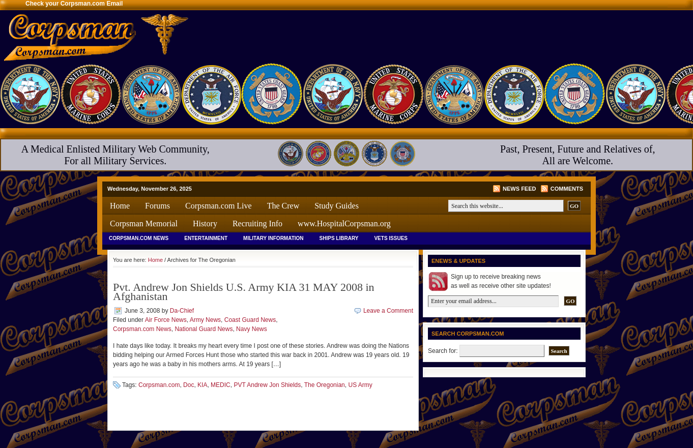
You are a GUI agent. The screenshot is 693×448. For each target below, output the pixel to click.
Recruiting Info (257, 223)
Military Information (273, 238)
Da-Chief (182, 310)
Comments (567, 189)
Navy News (251, 329)
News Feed (519, 189)
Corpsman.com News (138, 238)
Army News (205, 319)
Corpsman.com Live (218, 205)
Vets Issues (391, 238)
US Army (360, 385)
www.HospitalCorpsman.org (344, 223)
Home (120, 205)
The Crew (283, 205)
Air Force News (166, 319)
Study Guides (336, 205)
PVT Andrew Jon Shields (267, 385)
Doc (188, 385)
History (205, 223)
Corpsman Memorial (144, 223)
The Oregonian (324, 385)
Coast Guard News (250, 319)
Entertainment (205, 238)
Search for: (443, 350)
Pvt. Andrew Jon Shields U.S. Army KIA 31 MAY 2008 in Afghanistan (243, 292)
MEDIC (220, 385)
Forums (157, 205)
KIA (202, 385)
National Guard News (204, 329)
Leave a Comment (388, 310)
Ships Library (339, 238)
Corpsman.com (159, 385)
